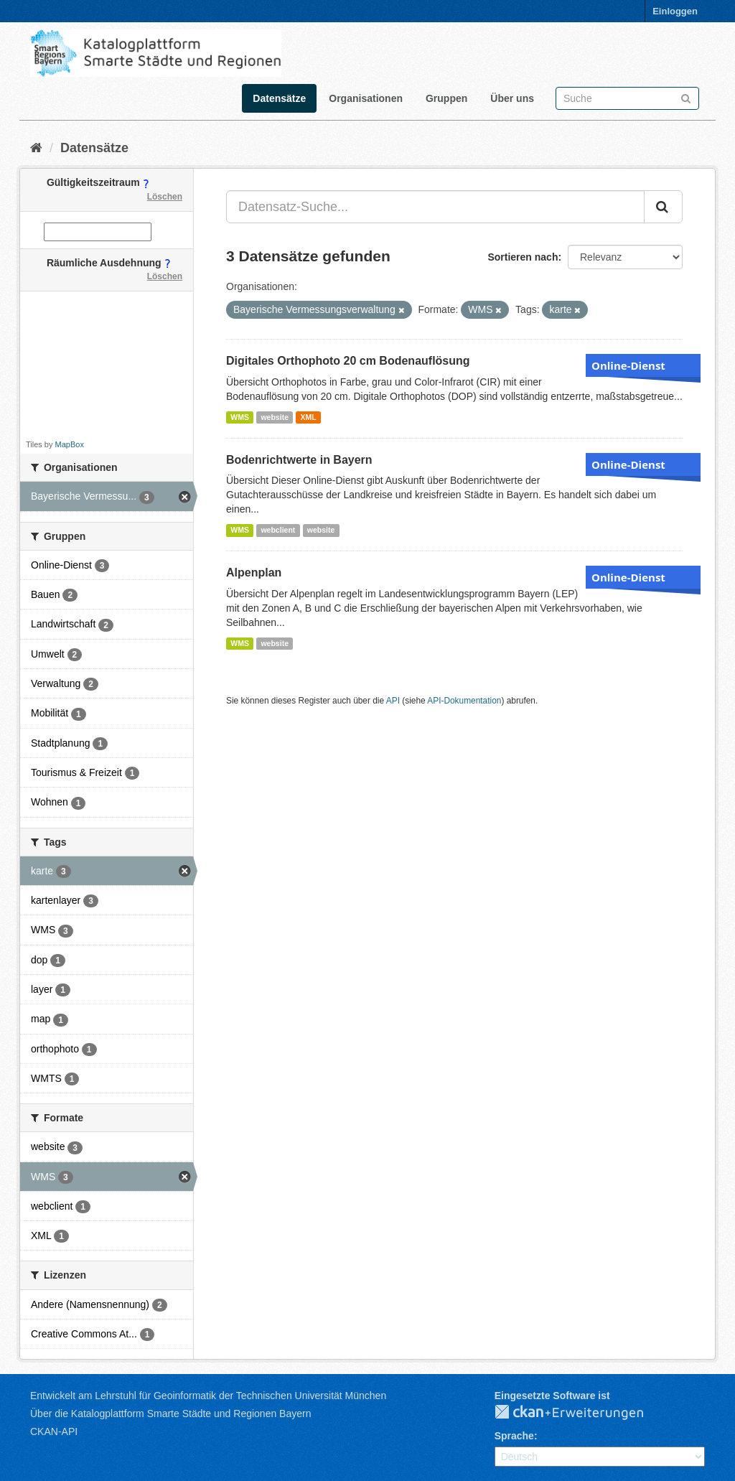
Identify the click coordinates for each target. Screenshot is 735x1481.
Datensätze (279, 98)
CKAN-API (54, 1431)
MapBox (69, 444)
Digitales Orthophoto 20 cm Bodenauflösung (348, 361)
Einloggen (675, 11)
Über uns (512, 98)
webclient (278, 529)
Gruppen (446, 98)
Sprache (514, 1436)
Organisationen (366, 98)
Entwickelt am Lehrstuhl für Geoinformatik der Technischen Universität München (208, 1395)
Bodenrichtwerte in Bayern (299, 460)
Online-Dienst (628, 365)
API (393, 701)
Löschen (164, 197)
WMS (239, 417)
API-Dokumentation (464, 701)
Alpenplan (253, 572)
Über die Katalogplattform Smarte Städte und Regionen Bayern (170, 1413)
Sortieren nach (522, 257)
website (275, 417)
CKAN (581, 1412)
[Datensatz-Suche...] (435, 206)
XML (308, 417)
